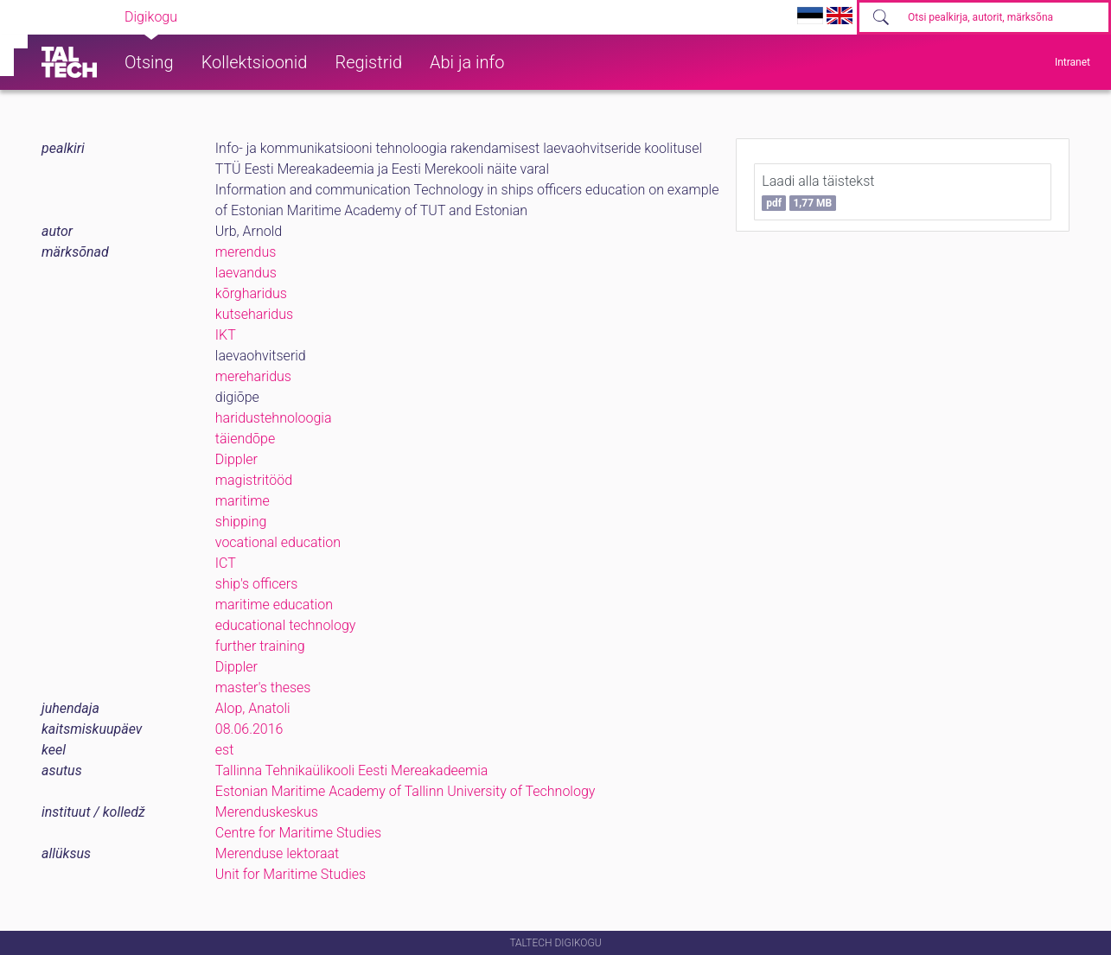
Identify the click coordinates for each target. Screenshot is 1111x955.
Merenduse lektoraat (277, 853)
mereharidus (253, 376)
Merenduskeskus (266, 812)
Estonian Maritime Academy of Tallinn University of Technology (405, 791)
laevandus (246, 272)
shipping (240, 521)
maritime (242, 501)
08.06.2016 (249, 729)
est (224, 750)
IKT (225, 335)
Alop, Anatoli (253, 708)
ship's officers (256, 584)
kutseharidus (254, 314)
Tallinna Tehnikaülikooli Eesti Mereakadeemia (351, 770)
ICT (225, 563)
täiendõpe (245, 438)
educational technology (285, 625)
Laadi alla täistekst (818, 192)
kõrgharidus (251, 293)
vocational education (278, 542)
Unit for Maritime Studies (290, 874)
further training (260, 646)
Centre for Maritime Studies (298, 832)
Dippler (236, 459)
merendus (246, 252)
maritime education (274, 604)
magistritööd (253, 480)
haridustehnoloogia (273, 418)
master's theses (263, 687)
